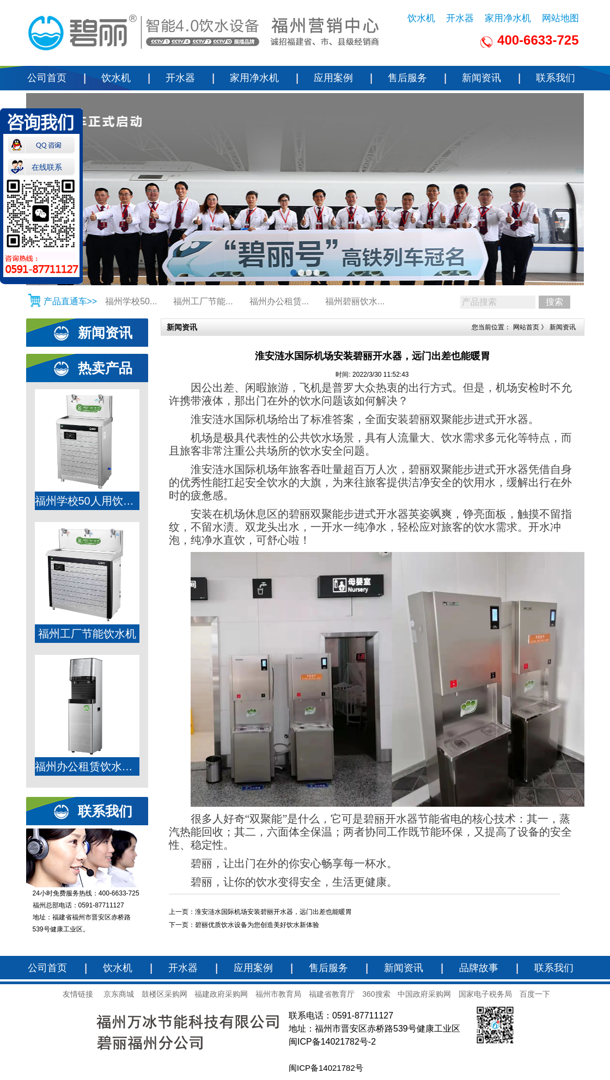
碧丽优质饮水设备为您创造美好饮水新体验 (257, 925)
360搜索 (376, 994)
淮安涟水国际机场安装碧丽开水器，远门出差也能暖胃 (273, 912)
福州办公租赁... (279, 301)
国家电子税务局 (485, 994)
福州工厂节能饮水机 (87, 634)
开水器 (460, 18)
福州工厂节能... (203, 301)
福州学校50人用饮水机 (87, 501)
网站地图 (560, 18)
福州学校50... (131, 301)
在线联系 (47, 163)
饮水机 (421, 18)
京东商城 (118, 994)
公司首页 (46, 77)
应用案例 (333, 77)
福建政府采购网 (221, 994)
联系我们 (555, 77)
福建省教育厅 (332, 994)
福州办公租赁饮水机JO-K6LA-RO (87, 766)
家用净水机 (508, 18)
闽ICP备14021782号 (326, 1067)
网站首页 (526, 327)
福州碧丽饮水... (355, 301)
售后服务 (407, 77)
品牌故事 (478, 967)
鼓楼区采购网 (164, 994)
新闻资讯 (481, 77)
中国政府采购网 (424, 994)
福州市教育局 (278, 994)
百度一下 (535, 994)
